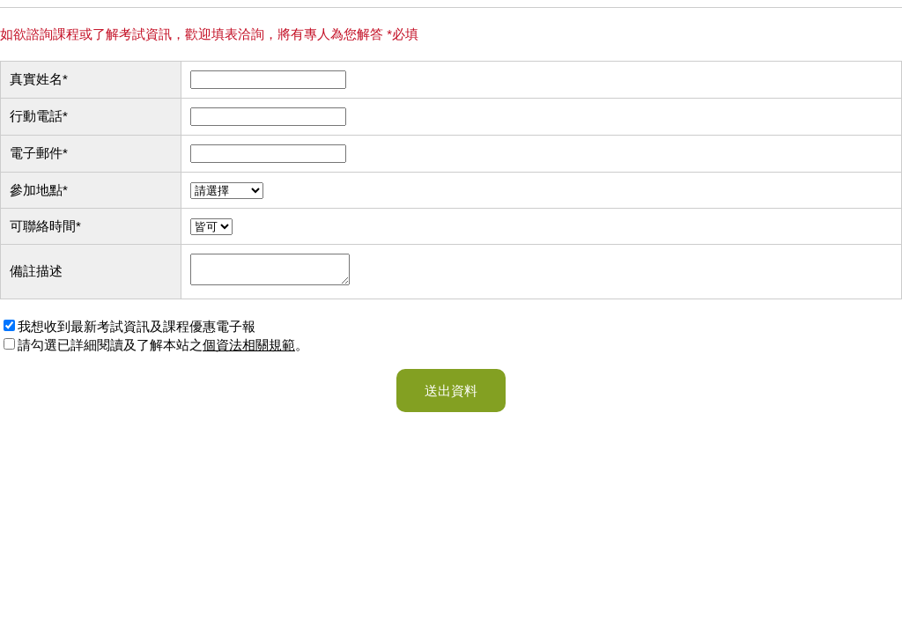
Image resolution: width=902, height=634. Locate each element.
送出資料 (451, 395)
